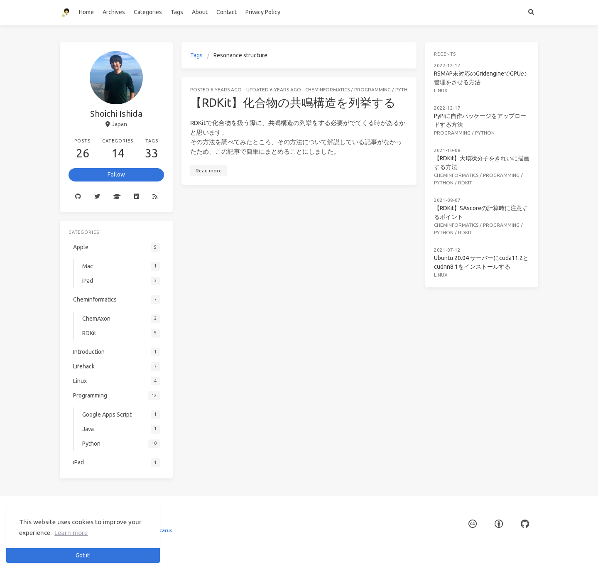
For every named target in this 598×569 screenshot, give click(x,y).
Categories (148, 12)
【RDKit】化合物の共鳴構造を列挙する (293, 102)
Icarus (165, 530)
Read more (209, 170)
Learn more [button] (71, 532)
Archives (114, 12)
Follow (116, 174)
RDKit (465, 180)
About (200, 12)
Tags (177, 12)
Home (86, 12)
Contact (226, 12)
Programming (372, 89)
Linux (441, 89)
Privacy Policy (262, 12)
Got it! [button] (83, 555)
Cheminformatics (327, 89)
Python (405, 89)
